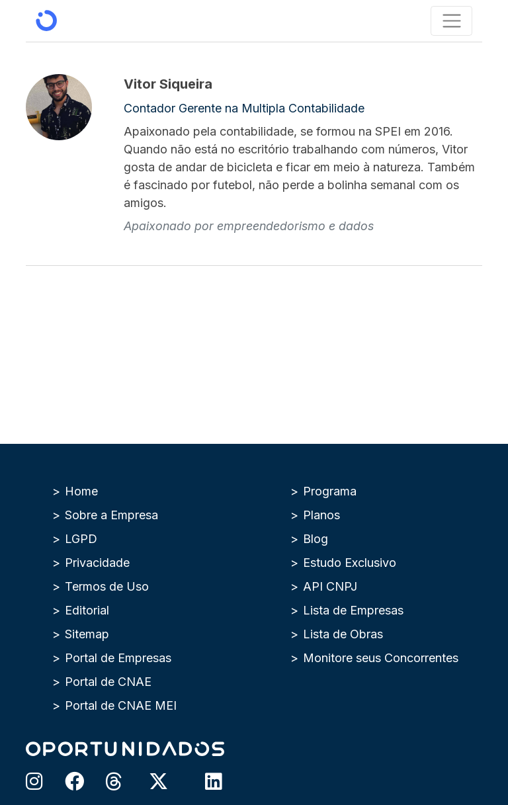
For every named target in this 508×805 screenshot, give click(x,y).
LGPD (81, 539)
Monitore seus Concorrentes (380, 658)
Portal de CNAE (108, 682)
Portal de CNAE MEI (121, 705)
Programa (330, 491)
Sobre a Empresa (111, 515)
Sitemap (87, 634)
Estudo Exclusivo (349, 563)
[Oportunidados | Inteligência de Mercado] (46, 21)
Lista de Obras (343, 634)
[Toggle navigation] (451, 21)
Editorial (87, 610)
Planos (321, 515)
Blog (315, 539)
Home (81, 491)
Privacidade (97, 563)
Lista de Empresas (353, 610)
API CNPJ (330, 586)
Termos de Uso (107, 586)
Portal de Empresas (118, 658)
